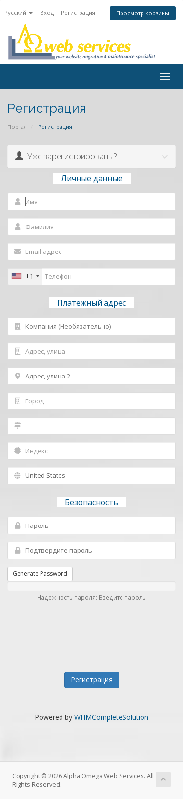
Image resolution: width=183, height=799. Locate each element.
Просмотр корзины (142, 13)
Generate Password (40, 573)
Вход (47, 12)
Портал (17, 126)
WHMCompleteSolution (111, 717)
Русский (18, 12)
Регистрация (78, 12)
